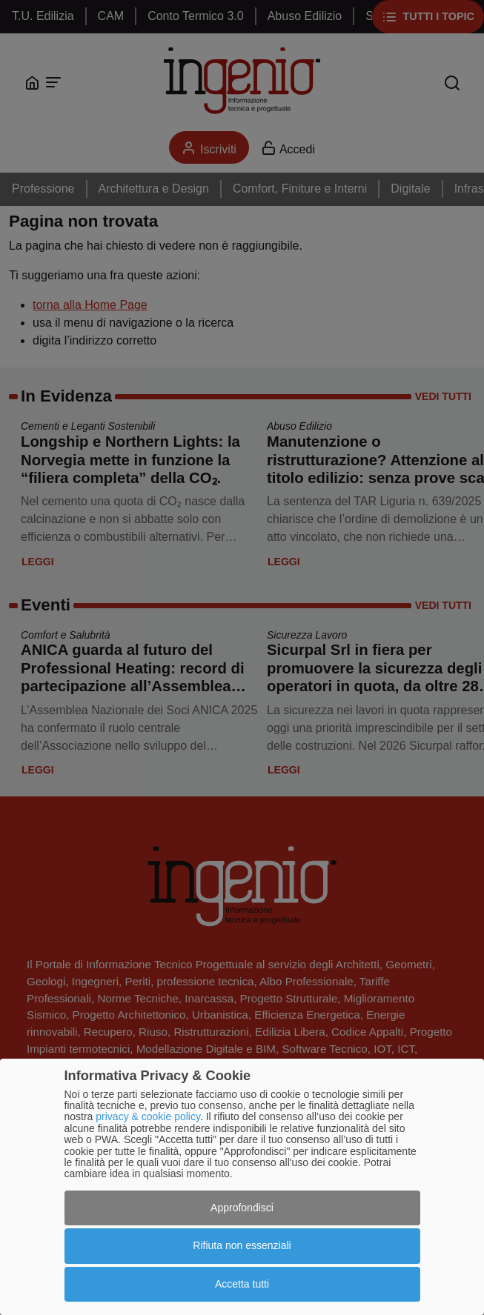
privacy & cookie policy (148, 1116)
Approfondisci (242, 1208)
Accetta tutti (242, 1284)
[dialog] (242, 1187)
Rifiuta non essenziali (242, 1245)
